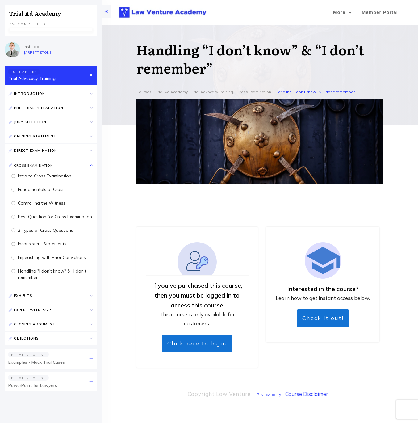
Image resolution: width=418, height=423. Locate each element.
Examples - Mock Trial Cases (36, 362)
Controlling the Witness (41, 203)
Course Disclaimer (306, 394)
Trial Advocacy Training (32, 78)
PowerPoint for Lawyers (32, 385)
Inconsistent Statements (42, 244)
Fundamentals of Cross (41, 189)
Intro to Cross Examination (44, 176)
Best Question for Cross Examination (55, 216)
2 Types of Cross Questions (45, 230)
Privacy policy (269, 394)
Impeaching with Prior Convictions (52, 257)
